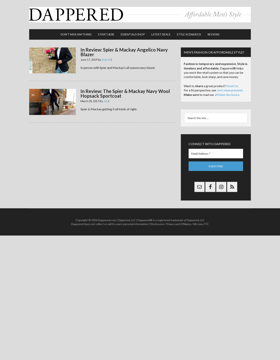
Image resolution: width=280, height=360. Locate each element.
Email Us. (232, 86)
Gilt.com (197, 224)
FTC (206, 224)
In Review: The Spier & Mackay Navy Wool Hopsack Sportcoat (125, 93)
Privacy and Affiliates (178, 224)
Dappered (140, 14)
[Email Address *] (216, 153)
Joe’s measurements (230, 90)
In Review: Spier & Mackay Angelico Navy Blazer (124, 52)
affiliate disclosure (227, 94)
